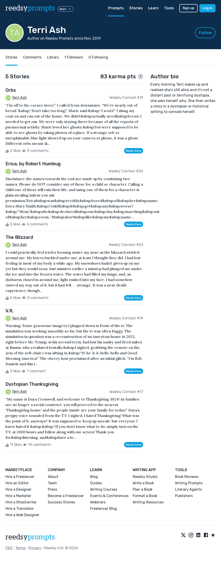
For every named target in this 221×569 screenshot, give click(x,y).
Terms (20, 548)
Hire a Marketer (18, 496)
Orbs (10, 90)
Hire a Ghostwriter (21, 502)
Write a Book (143, 483)
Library (53, 57)
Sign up (188, 8)
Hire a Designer (18, 489)
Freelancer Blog (103, 508)
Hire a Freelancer (19, 477)
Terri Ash (19, 97)
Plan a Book (142, 489)
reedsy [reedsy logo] (30, 8)
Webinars (98, 502)
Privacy (34, 548)
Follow (205, 32)
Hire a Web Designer (22, 515)
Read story (133, 150)
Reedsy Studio (145, 477)
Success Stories (61, 502)
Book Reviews (186, 477)
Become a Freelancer (66, 496)
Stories (136, 8)
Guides (96, 483)
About (53, 477)
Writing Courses (103, 489)
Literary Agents (188, 489)
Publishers (184, 496)
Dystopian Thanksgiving (31, 384)
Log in (207, 8)
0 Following (98, 57)
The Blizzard (19, 237)
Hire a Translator (19, 508)
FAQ (8, 548)
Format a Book (145, 496)
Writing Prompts (189, 483)
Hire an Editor (17, 483)
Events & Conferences (109, 496)
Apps (65, 8)
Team (52, 483)
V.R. (9, 311)
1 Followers (73, 57)
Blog (94, 477)
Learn (153, 8)
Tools (169, 8)
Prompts (116, 8)
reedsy (30, 537)
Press (52, 489)
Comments (32, 57)
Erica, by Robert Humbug (33, 163)
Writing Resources (148, 502)
